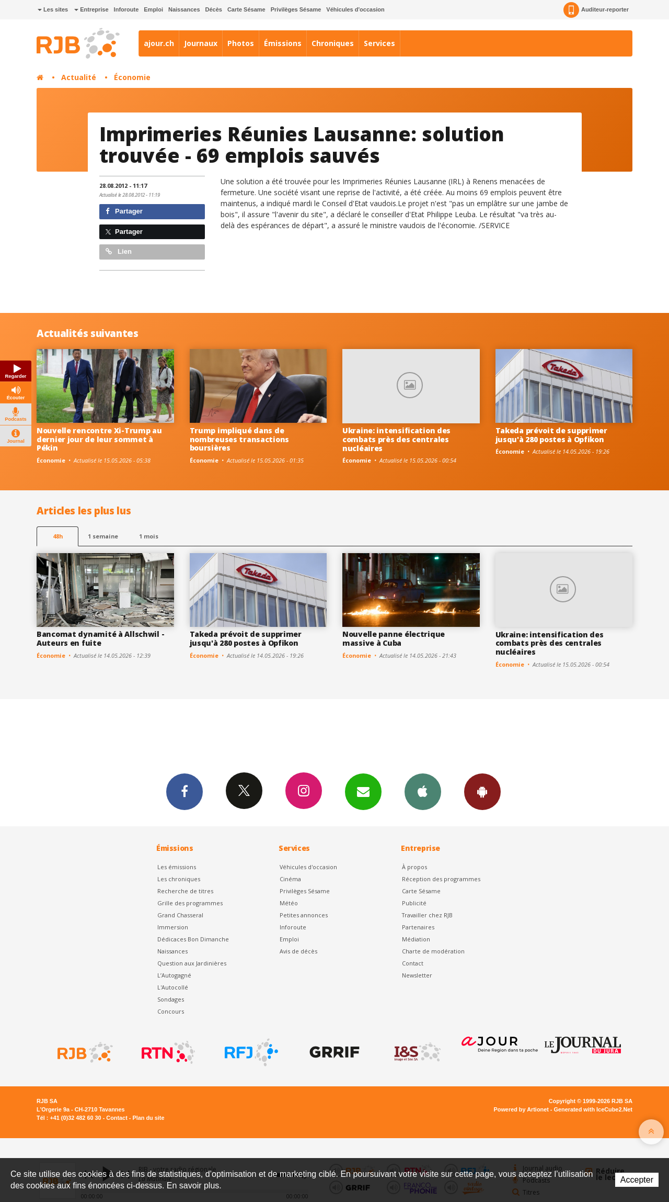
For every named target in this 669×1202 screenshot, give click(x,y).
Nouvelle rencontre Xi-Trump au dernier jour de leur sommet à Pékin (99, 439)
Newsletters (363, 791)
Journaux (200, 43)
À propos (414, 866)
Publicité (414, 903)
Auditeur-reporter (596, 10)
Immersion (172, 927)
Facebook (184, 791)
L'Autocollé (172, 987)
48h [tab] (58, 536)
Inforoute (126, 9)
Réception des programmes (441, 878)
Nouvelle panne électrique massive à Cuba (393, 638)
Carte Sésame (246, 9)
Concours (170, 1011)
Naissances (184, 9)
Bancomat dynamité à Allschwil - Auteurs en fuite (100, 638)
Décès (213, 9)
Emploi (153, 9)
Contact (412, 963)
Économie (132, 77)
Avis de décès (298, 951)
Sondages (170, 999)
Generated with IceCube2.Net (593, 1109)
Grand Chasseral (180, 915)
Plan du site (148, 1118)
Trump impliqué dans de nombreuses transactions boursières (240, 439)
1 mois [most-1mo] (148, 536)
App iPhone (423, 791)
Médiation (416, 939)
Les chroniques (178, 878)
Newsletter (417, 975)
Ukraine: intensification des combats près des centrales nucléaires (396, 439)
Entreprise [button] (91, 9)
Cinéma (290, 878)
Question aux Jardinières (191, 963)
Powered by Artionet (521, 1109)
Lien (119, 251)
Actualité (78, 77)
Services (379, 43)
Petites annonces (304, 915)
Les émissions (176, 866)
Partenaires (418, 927)
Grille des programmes (190, 903)
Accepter (636, 1179)
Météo (289, 903)
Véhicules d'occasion (355, 9)
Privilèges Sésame (296, 9)
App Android (482, 791)
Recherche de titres (185, 891)
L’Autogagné (174, 975)
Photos (240, 43)
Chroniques (333, 43)
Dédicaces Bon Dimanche (193, 939)
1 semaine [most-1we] (103, 536)
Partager (124, 211)
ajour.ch (159, 43)
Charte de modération (433, 951)
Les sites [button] (53, 9)
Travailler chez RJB (427, 915)
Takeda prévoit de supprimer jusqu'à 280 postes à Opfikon (551, 434)
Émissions (283, 43)
